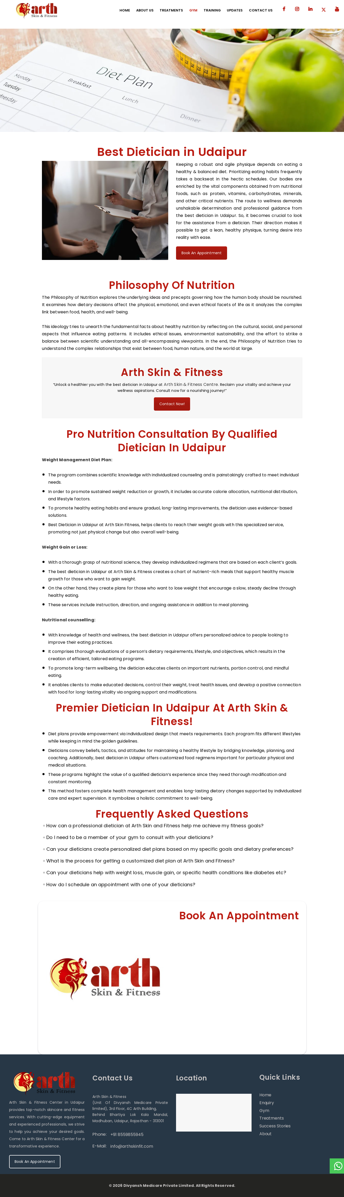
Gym (264, 1111)
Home (265, 1095)
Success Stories (275, 1126)
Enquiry (266, 1103)
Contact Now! (172, 403)
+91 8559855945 (126, 1135)
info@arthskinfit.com (131, 1146)
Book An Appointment (202, 253)
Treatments (271, 1118)
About (265, 1134)
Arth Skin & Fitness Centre (191, 384)
